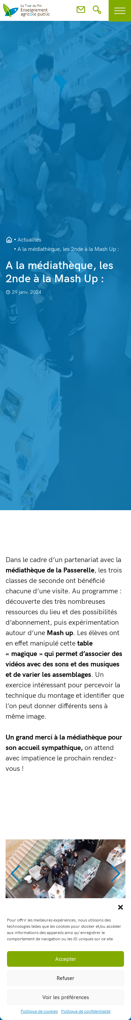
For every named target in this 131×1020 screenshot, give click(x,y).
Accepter (65, 959)
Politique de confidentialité (85, 1011)
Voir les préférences (65, 997)
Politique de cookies (39, 1011)
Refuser (65, 978)
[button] (120, 906)
